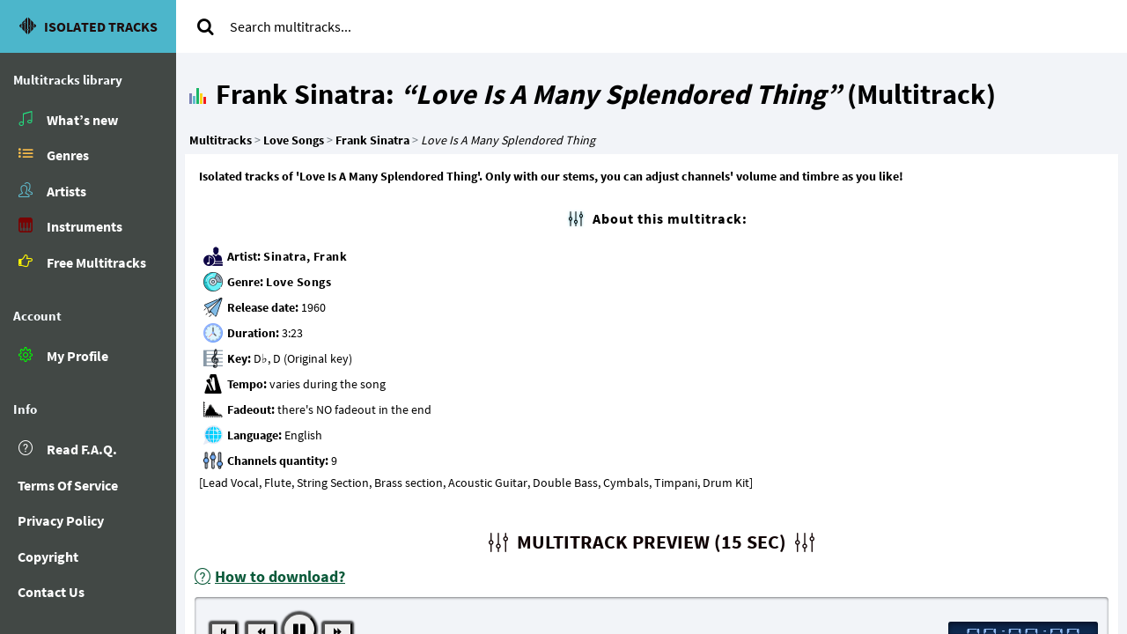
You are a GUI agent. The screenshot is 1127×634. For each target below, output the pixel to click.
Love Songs (298, 282)
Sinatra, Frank (305, 256)
